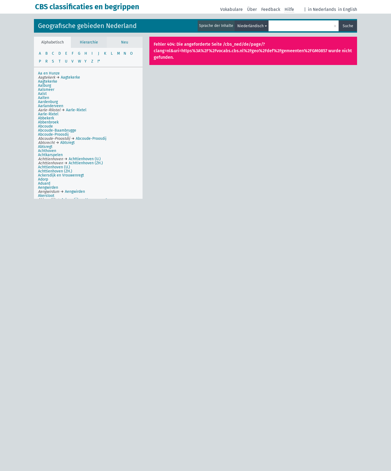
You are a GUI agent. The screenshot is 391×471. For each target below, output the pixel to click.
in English (347, 9)
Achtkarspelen (50, 155)
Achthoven (47, 150)
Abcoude (45, 126)
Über (252, 9)
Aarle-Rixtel (48, 114)
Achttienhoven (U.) (54, 167)
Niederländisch (250, 26)
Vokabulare (231, 9)
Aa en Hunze (49, 73)
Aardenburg (48, 102)
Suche (348, 26)
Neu (124, 42)
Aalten (43, 97)
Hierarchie (89, 42)
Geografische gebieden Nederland (87, 26)
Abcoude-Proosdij (53, 134)
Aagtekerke (47, 81)
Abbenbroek (48, 122)
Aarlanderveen (50, 106)
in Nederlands (322, 9)
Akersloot (46, 195)
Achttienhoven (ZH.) (55, 171)
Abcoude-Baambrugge (57, 130)
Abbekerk (46, 118)
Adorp (43, 179)
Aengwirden (48, 187)
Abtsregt (45, 146)
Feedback (270, 9)
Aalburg (44, 85)
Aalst (42, 93)
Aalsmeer (46, 89)
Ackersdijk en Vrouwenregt (61, 175)
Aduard (44, 183)
